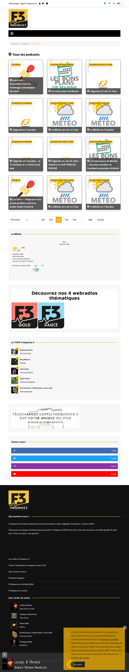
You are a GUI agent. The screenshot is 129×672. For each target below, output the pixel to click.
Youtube (118, 3)
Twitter (109, 3)
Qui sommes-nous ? (17, 571)
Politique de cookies (17, 590)
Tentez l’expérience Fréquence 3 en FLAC (27, 565)
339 (51, 219)
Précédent (15, 219)
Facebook (105, 3)
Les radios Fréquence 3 (19, 559)
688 (90, 219)
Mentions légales (16, 578)
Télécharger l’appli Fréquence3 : (22, 3)
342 (74, 219)
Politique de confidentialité (21, 584)
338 (43, 219)
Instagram (114, 3)
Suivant (100, 219)
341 (66, 219)
